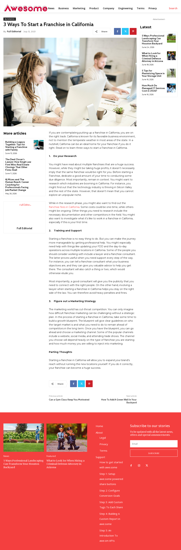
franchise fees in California (64, 207)
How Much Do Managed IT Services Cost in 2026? (153, 88)
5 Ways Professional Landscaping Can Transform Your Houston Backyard (153, 39)
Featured (50, 456)
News (6, 456)
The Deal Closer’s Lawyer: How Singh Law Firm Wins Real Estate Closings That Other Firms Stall (18, 164)
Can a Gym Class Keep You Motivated (69, 399)
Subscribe (153, 453)
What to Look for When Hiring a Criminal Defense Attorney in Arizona (152, 57)
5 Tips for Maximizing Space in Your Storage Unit (153, 73)
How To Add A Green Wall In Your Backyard (119, 401)
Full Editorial (14, 31)
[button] (173, 8)
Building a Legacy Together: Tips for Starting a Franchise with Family (16, 145)
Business (9, 19)
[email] (154, 443)
